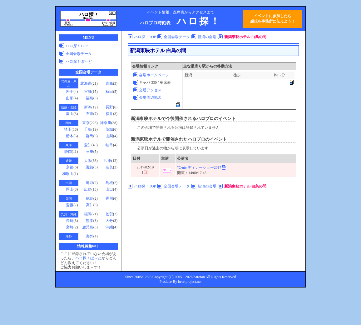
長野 (109, 107)
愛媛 (69, 205)
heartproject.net (189, 281)
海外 (89, 236)
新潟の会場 (207, 37)
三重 (89, 151)
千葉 (87, 129)
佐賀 (109, 214)
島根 (109, 183)
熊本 (89, 220)
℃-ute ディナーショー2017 (199, 167)
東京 (86, 123)
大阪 (87, 160)
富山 (69, 114)
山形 (69, 98)
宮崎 (69, 227)
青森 (109, 83)
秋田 (109, 91)
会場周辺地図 (150, 97)
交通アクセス (150, 90)
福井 (109, 114)
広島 (87, 189)
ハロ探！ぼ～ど (79, 61)
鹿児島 (87, 227)
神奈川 (105, 123)
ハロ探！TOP (76, 46)
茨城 (109, 129)
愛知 (87, 145)
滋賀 (89, 167)
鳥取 (89, 183)
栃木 (69, 136)
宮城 (87, 91)
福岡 (87, 214)
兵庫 (107, 160)
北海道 (85, 83)
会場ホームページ (154, 75)
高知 (89, 205)
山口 (109, 189)
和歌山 (67, 174)
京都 (69, 167)
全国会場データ (79, 54)
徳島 (89, 198)
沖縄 (109, 227)
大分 (109, 220)
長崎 (69, 220)
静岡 (68, 151)
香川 (109, 198)
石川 (89, 114)
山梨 (109, 136)
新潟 (87, 107)
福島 (89, 98)
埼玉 (68, 129)
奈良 (109, 167)
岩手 (69, 91)
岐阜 (109, 145)
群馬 (89, 136)
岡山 (69, 189)
